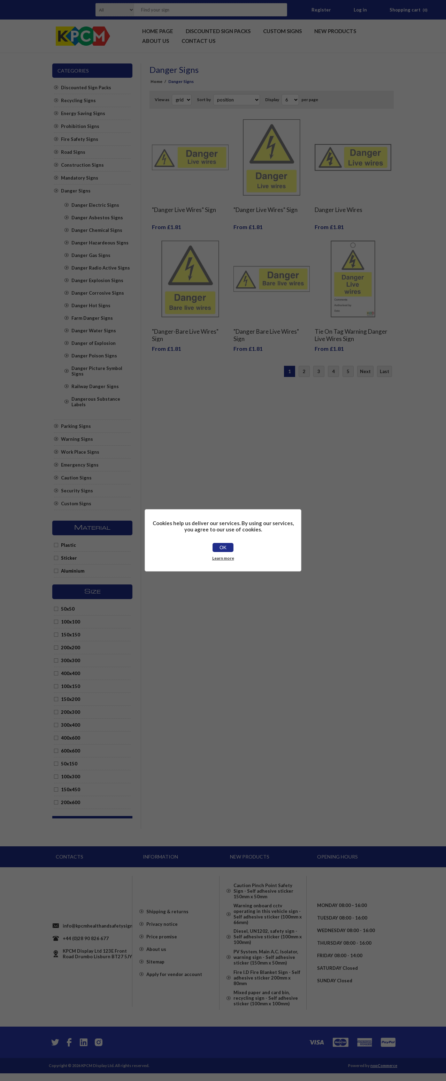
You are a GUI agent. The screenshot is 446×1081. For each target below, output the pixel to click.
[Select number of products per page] (290, 99)
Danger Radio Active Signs (100, 268)
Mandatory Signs (79, 178)
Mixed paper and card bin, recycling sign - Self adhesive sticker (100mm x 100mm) (265, 1012)
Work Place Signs (80, 452)
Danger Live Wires (338, 204)
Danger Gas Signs (90, 255)
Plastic (68, 545)
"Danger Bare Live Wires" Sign (266, 324)
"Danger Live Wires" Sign (184, 204)
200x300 (70, 712)
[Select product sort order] (236, 99)
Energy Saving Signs (83, 113)
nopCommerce (383, 1073)
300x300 (70, 660)
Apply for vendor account (174, 981)
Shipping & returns (167, 918)
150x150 (70, 634)
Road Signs (73, 152)
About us (156, 956)
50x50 (68, 609)
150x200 (70, 699)
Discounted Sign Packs (86, 87)
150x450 (70, 789)
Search (280, 9)
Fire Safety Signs (79, 139)
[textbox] (201, 9)
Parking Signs (76, 426)
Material (92, 528)
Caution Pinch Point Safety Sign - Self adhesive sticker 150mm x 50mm (263, 887)
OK (223, 547)
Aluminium (72, 571)
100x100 (70, 622)
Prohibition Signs (80, 126)
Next (365, 361)
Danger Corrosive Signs (97, 293)
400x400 (70, 673)
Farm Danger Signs (92, 318)
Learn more (223, 558)
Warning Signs (77, 439)
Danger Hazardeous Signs (100, 242)
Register (321, 10)
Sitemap (155, 969)
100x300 (70, 776)
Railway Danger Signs (95, 386)
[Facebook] (69, 1050)
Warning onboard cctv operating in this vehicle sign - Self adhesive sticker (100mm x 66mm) (267, 914)
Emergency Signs (80, 465)
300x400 (70, 725)
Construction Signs (82, 165)
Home (156, 81)
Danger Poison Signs (94, 355)
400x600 (70, 738)
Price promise (161, 943)
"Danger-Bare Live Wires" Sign (185, 324)
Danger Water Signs (93, 330)
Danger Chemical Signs (96, 230)
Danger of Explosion (93, 343)
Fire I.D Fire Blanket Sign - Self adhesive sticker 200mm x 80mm (266, 988)
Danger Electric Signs (95, 205)
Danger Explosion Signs (97, 280)
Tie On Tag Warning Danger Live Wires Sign (351, 324)
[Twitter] (54, 1050)
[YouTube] (83, 1050)
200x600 (70, 802)
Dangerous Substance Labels (95, 401)
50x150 (69, 763)
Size (92, 592)
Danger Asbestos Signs (97, 217)
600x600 (70, 751)
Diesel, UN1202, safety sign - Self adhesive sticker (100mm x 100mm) (267, 940)
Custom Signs (76, 503)
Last (384, 361)
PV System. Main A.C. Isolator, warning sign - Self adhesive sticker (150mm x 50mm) (265, 964)
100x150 (70, 686)
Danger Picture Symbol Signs (96, 371)
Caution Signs (76, 478)
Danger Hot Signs (90, 305)
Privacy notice (162, 931)
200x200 (70, 647)
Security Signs (77, 490)
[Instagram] (98, 1050)
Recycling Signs (78, 100)
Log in (360, 10)
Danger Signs (76, 191)
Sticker (69, 558)
